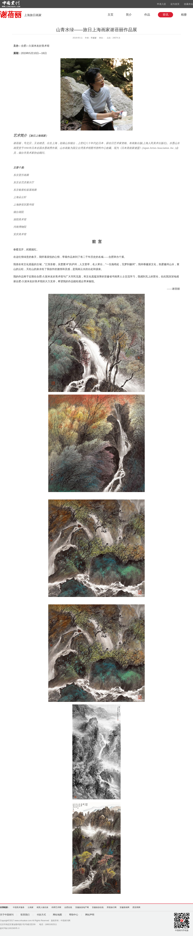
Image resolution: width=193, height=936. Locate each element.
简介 (129, 14)
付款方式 (41, 914)
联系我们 (25, 914)
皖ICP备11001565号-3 (9, 928)
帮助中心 (73, 914)
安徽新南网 (124, 907)
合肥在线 (68, 907)
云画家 (30, 907)
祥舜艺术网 (56, 907)
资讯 (165, 14)
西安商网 (136, 907)
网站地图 (57, 914)
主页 (110, 14)
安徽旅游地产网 (82, 907)
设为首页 (174, 4)
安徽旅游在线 (98, 907)
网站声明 (89, 914)
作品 (147, 14)
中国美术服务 (18, 907)
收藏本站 (188, 4)
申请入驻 (161, 4)
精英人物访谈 (42, 907)
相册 (184, 14)
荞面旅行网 (111, 907)
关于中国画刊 (7, 914)
